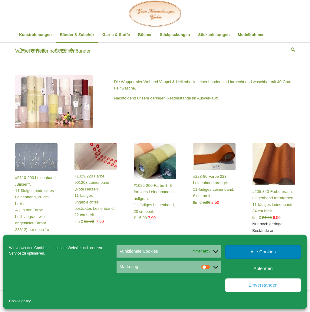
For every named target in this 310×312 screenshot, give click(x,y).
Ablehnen (262, 268)
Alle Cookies (262, 251)
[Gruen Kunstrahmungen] (155, 13)
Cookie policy (20, 301)
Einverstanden (263, 285)
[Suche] (291, 49)
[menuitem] (35, 34)
